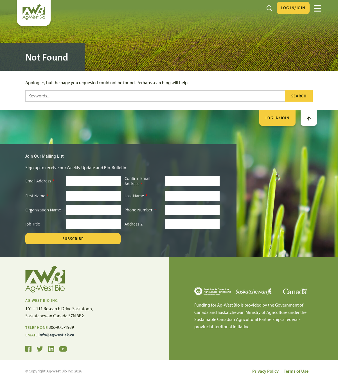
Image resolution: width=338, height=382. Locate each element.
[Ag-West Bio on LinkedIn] (51, 348)
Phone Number (140, 210)
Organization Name (43, 210)
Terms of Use (296, 371)
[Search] (269, 7)
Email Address (40, 181)
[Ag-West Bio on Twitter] (40, 348)
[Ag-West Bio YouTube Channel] (63, 348)
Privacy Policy (265, 371)
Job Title (32, 224)
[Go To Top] (309, 118)
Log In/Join (293, 7)
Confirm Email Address (137, 181)
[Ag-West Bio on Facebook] (28, 348)
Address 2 (134, 224)
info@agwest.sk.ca (56, 335)
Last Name (136, 195)
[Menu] (317, 8)
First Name (37, 195)
